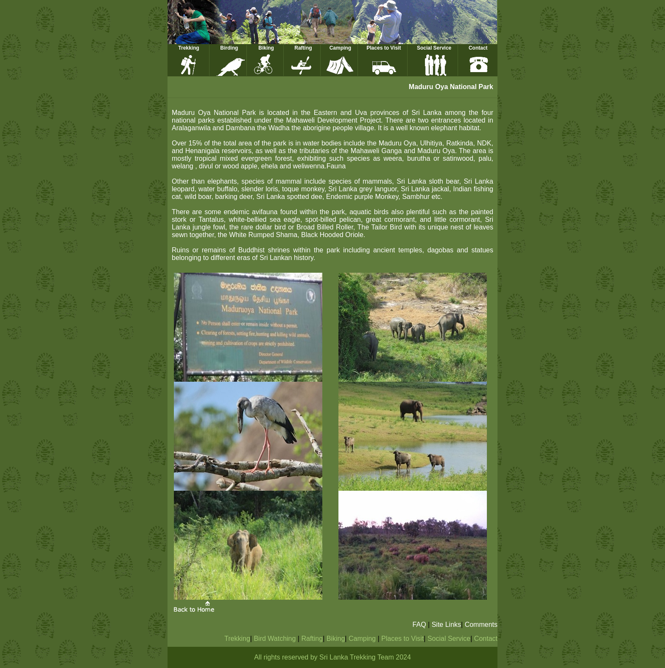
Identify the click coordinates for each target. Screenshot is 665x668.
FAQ (419, 624)
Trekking (188, 48)
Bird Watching (275, 638)
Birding (229, 48)
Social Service (434, 48)
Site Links (446, 624)
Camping (340, 48)
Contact (478, 48)
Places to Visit (383, 48)
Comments (481, 624)
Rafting (303, 48)
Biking (266, 48)
